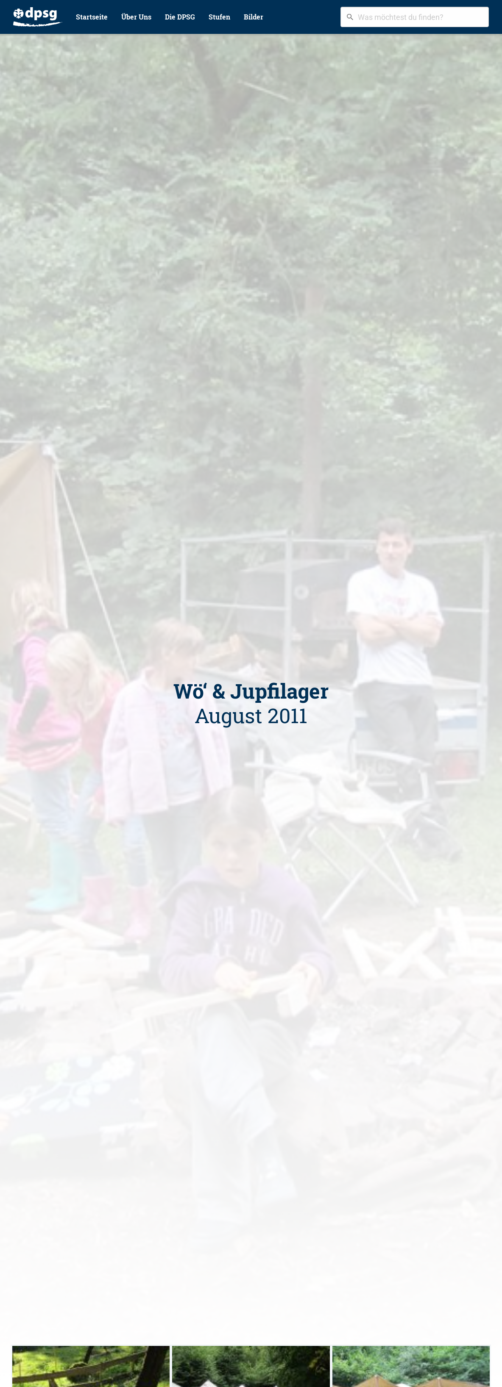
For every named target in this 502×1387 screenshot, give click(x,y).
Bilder (253, 16)
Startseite (92, 16)
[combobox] (414, 17)
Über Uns (136, 16)
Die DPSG (180, 16)
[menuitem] (37, 17)
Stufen (219, 16)
